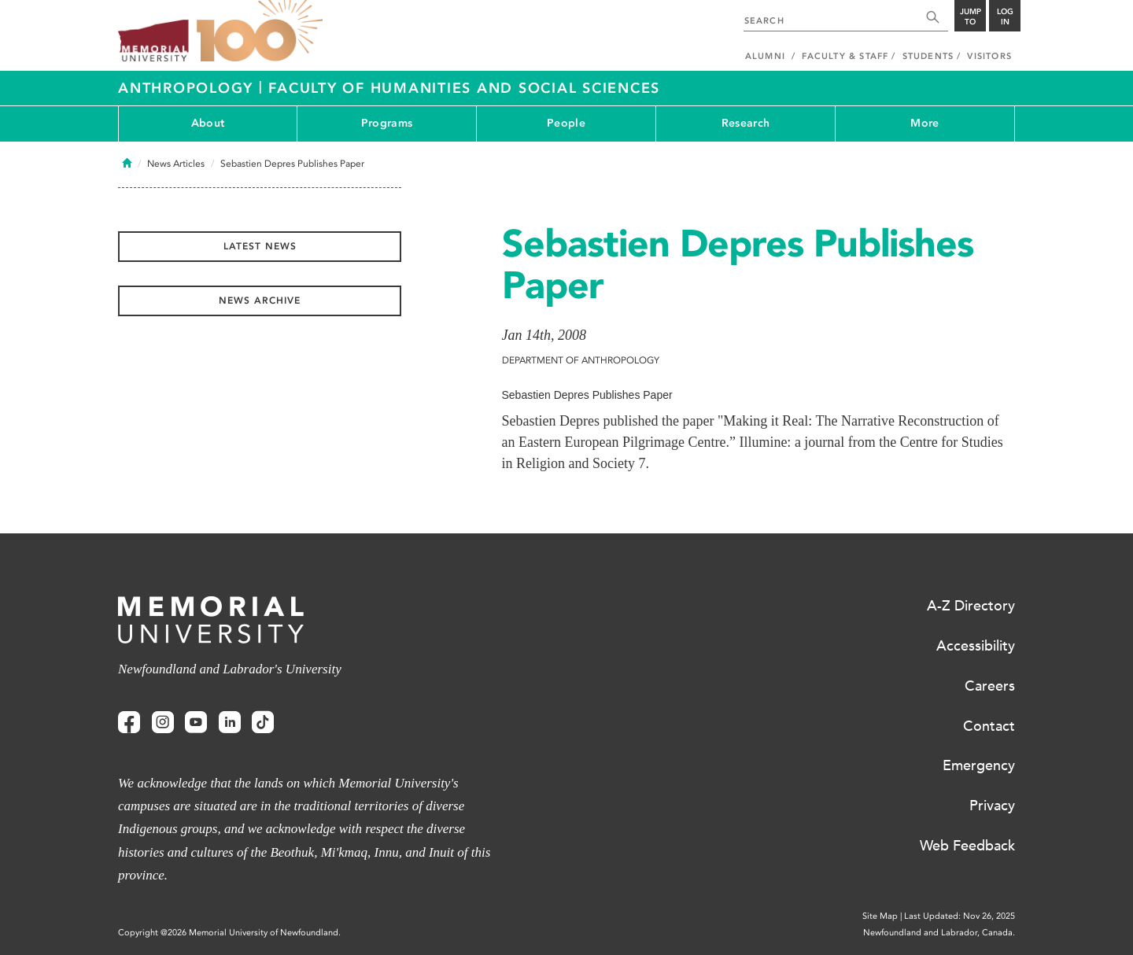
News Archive (260, 300)
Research (745, 123)
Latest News (260, 246)
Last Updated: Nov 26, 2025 (959, 916)
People (566, 123)
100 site (260, 31)
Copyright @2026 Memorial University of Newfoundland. (229, 932)
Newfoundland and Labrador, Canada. (939, 932)
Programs (386, 123)
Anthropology (188, 88)
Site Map (880, 916)
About (207, 123)
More (924, 123)
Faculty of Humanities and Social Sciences (464, 88)
